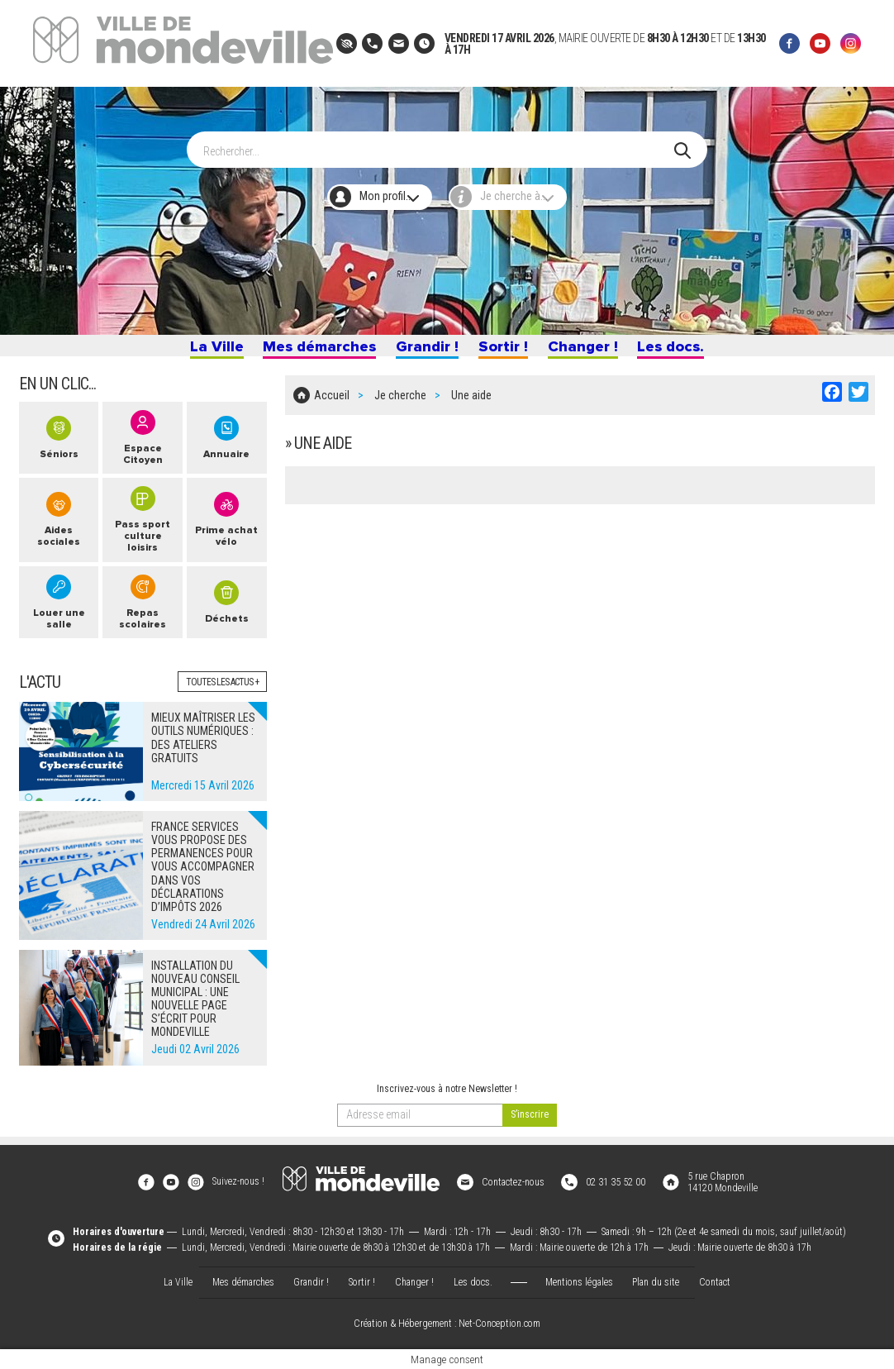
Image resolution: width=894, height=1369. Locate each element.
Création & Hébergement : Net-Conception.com (447, 1324)
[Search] (438, 142)
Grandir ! (425, 350)
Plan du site (655, 1281)
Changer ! (590, 350)
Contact (714, 1281)
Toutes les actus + (222, 694)
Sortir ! (506, 350)
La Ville (202, 350)
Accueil (332, 403)
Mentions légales (579, 1281)
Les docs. (683, 350)
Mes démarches (311, 350)
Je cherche (400, 403)
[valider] (529, 1126)
